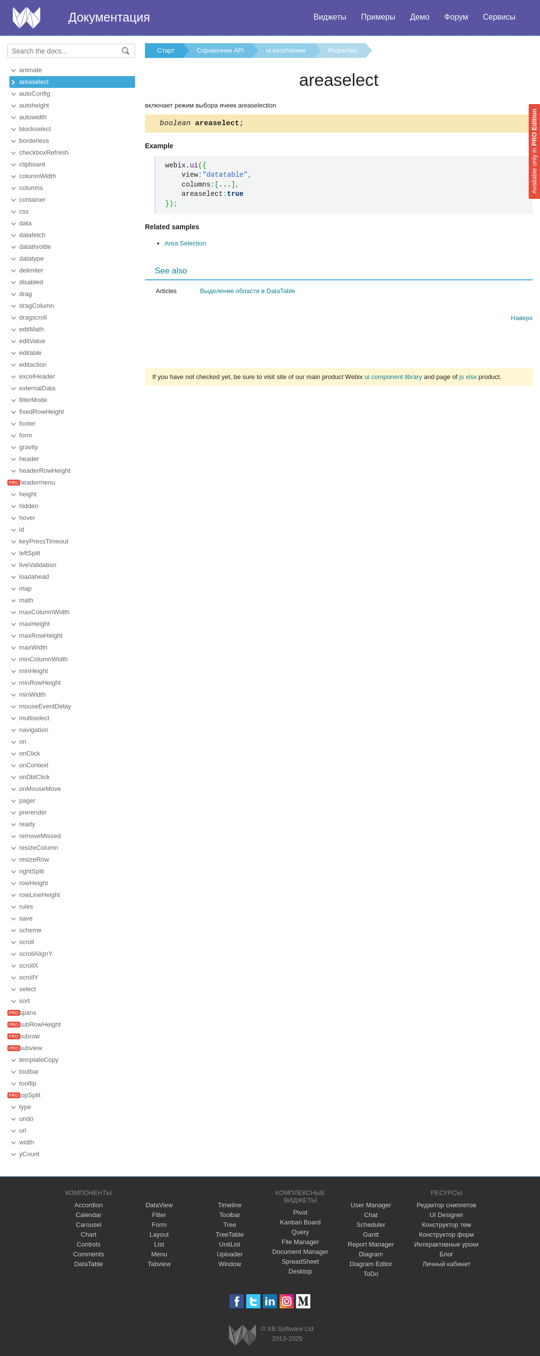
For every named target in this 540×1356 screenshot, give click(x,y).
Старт (165, 50)
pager (27, 800)
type (25, 1107)
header (29, 458)
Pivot (300, 1212)
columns (31, 187)
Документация (109, 17)
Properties (342, 50)
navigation (33, 729)
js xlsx (468, 378)
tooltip (27, 1083)
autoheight (34, 105)
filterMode (33, 400)
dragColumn (36, 305)
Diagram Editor (370, 1264)
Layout (159, 1234)
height (27, 494)
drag (25, 294)
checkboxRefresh (43, 152)
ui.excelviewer (286, 50)
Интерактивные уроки (446, 1244)
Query (300, 1232)
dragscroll (33, 317)
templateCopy (38, 1059)
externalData (37, 388)
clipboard (32, 164)
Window (229, 1264)
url (22, 1130)
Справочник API (220, 50)
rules (26, 906)
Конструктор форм (446, 1234)
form (25, 435)
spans (27, 1012)
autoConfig (34, 93)
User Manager (371, 1205)
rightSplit (31, 871)
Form (159, 1224)
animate (30, 70)
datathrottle (35, 246)
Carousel (88, 1224)
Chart (88, 1234)
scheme (30, 930)
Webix (242, 1335)
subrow (29, 1036)
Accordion (88, 1205)
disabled (31, 282)
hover (27, 517)
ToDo (371, 1273)
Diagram (371, 1254)
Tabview (159, 1264)
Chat (370, 1215)
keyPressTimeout (43, 541)
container (32, 199)
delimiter (31, 270)
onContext (33, 765)
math (26, 600)
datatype (31, 258)
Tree (229, 1224)
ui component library (393, 378)
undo (26, 1118)
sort (24, 1000)
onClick (29, 753)
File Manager (300, 1242)
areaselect (34, 81)
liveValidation (38, 565)
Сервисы (499, 17)
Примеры (378, 17)
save (25, 918)
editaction (33, 364)
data (25, 223)
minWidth (32, 694)
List (159, 1244)
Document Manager (300, 1251)
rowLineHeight (39, 894)
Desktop (300, 1271)
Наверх (522, 319)
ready (27, 824)
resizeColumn (38, 847)
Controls (88, 1244)
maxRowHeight (40, 635)
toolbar (29, 1071)
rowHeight (33, 883)
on (22, 741)
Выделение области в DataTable (247, 292)
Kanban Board (300, 1222)
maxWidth (33, 647)
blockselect (35, 129)
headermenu (37, 482)
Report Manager (371, 1244)
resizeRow (34, 859)
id (21, 529)
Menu (159, 1254)
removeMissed (40, 836)
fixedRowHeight (41, 411)
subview (30, 1048)
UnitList (229, 1244)
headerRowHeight (44, 470)
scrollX (28, 965)
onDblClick (34, 777)
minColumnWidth (43, 659)
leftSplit (29, 553)
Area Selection (185, 244)
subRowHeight (40, 1024)
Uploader (230, 1254)
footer (27, 423)
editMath (31, 329)
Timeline (230, 1205)
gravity (28, 447)
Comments (88, 1254)
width (26, 1142)
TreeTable (230, 1234)
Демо (419, 17)
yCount (29, 1154)
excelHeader (37, 376)
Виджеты (329, 17)
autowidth (33, 117)
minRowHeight (40, 682)
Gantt (371, 1234)
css (24, 211)
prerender (33, 812)
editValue (32, 341)
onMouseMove (40, 788)
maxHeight (34, 623)
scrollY (28, 977)
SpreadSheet (300, 1261)
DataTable (88, 1264)
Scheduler (370, 1224)
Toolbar (229, 1215)
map (25, 588)
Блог (447, 1254)
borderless (34, 140)
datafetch (32, 235)
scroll (26, 942)
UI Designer (446, 1215)
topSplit (29, 1095)
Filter (159, 1215)
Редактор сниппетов (446, 1205)
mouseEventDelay (45, 706)
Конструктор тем (446, 1224)
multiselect (34, 718)
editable (30, 352)
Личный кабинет (447, 1264)
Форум (456, 17)
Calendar (89, 1215)
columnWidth (37, 176)
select (27, 989)
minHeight (33, 671)
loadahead (34, 576)
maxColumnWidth (44, 612)
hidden (28, 506)
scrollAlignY (36, 953)
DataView (158, 1205)
